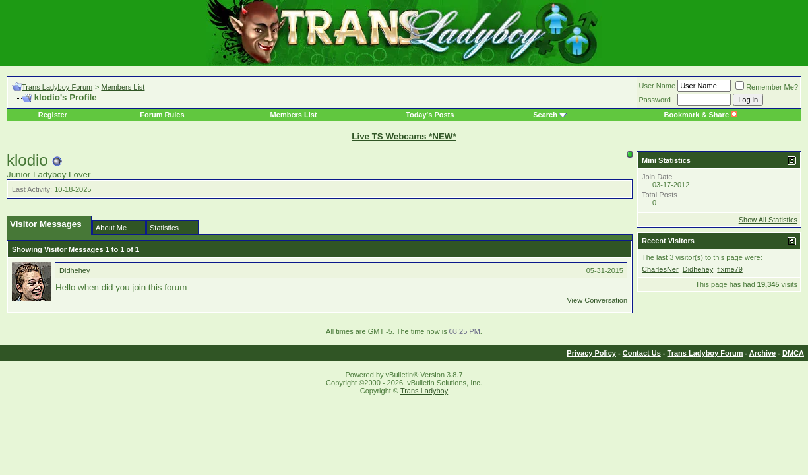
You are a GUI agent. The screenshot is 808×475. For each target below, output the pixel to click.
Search (545, 115)
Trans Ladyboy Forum (57, 87)
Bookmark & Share (700, 115)
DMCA (793, 353)
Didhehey (74, 270)
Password (655, 100)
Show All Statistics (768, 220)
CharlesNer (660, 269)
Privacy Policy (591, 353)
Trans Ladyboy (424, 391)
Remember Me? (766, 87)
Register (52, 115)
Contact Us (642, 353)
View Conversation (597, 300)
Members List (122, 87)
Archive (762, 353)
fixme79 (730, 269)
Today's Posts (430, 115)
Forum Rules (162, 115)
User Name (657, 86)
